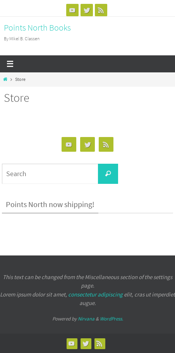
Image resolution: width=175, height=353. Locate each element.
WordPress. (111, 318)
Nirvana (86, 318)
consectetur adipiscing (95, 294)
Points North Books (37, 27)
